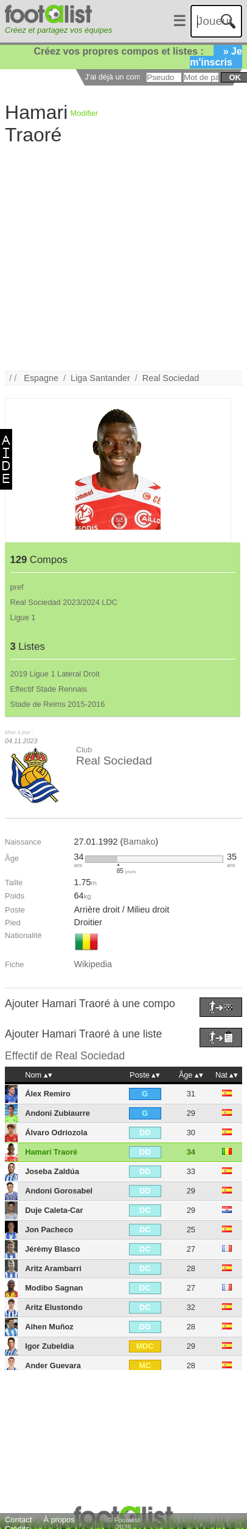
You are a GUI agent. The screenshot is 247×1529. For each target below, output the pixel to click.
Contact (18, 1519)
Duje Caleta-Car (54, 1210)
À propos (58, 1519)
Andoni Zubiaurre (57, 1113)
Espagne (41, 378)
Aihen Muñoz (49, 1326)
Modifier (85, 113)
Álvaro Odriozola (56, 1132)
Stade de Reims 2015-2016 (57, 704)
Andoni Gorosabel (58, 1190)
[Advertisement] (115, 257)
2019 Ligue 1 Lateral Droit (55, 673)
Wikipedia (93, 964)
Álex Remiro (48, 1093)
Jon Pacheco (49, 1229)
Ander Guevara (53, 1365)
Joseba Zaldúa (52, 1171)
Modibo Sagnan (54, 1287)
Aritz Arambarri (53, 1268)
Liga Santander (100, 378)
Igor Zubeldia (49, 1346)
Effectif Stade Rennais (48, 689)
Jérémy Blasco (52, 1249)
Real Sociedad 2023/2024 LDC (63, 602)
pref (17, 587)
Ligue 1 (23, 617)
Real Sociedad (171, 378)
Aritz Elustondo (54, 1307)
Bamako (139, 841)
